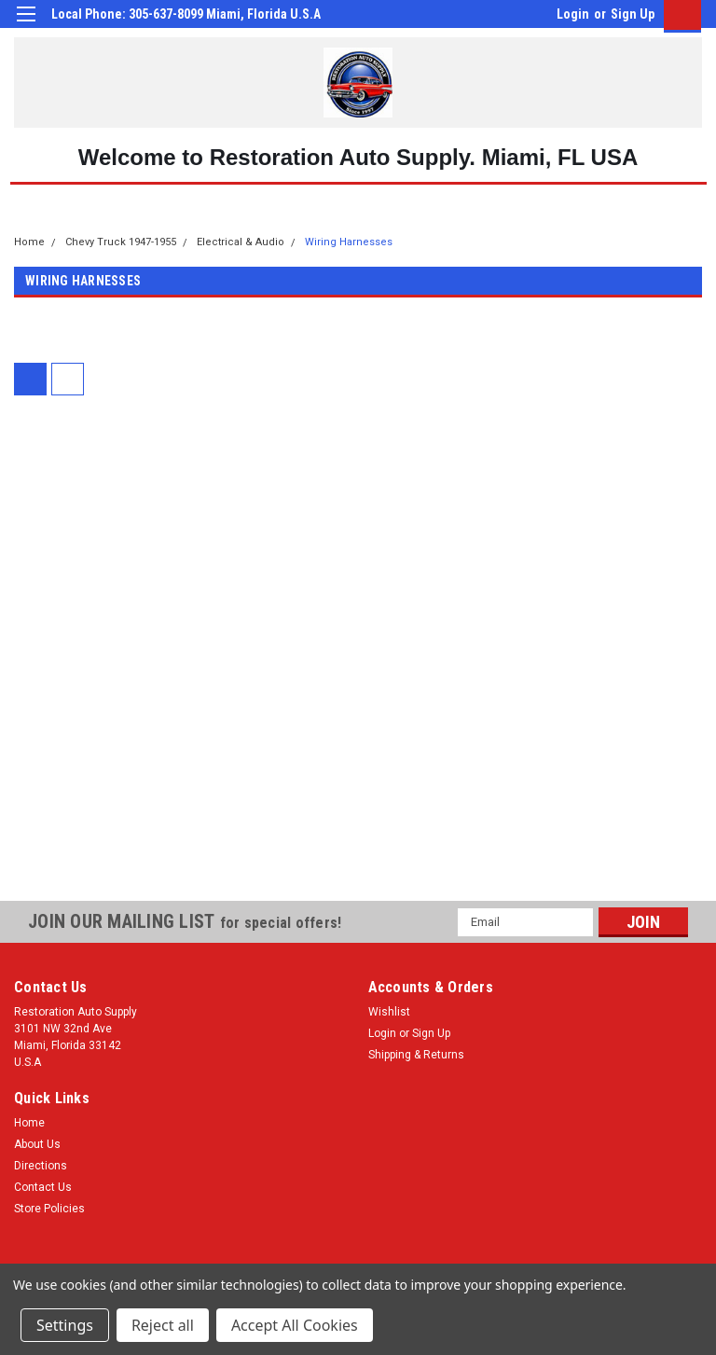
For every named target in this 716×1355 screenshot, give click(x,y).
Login (573, 14)
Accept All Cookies (294, 1325)
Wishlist (389, 1011)
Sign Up (632, 14)
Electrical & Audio (240, 242)
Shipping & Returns (416, 1054)
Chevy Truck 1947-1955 (120, 242)
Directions (40, 1165)
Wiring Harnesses (348, 242)
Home (29, 242)
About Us (37, 1144)
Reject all (162, 1325)
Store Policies (49, 1208)
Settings (64, 1325)
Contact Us (43, 1187)
